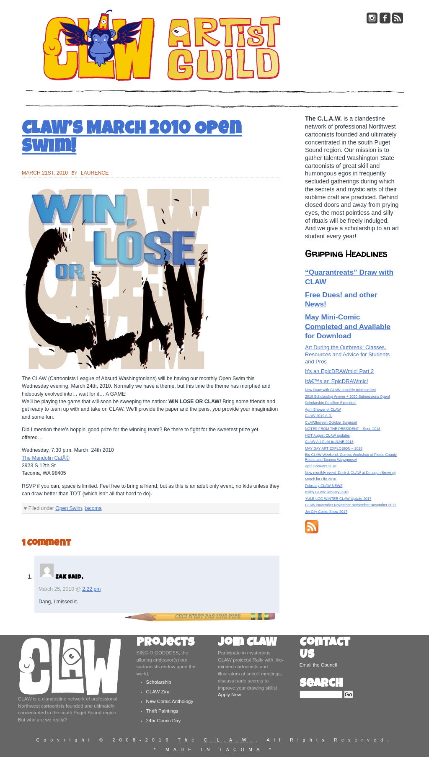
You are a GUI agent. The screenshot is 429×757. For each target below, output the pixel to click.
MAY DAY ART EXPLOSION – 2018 (333, 448)
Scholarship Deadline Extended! (331, 403)
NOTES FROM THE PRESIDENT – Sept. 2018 (342, 429)
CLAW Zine (158, 691)
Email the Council (318, 664)
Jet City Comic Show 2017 (326, 512)
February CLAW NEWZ (323, 486)
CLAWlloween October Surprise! (331, 422)
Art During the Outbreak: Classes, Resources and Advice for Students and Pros (347, 354)
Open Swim (68, 508)
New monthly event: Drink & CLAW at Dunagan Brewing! (350, 473)
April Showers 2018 (320, 466)
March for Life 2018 (320, 479)
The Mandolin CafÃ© (46, 458)
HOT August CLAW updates (327, 435)
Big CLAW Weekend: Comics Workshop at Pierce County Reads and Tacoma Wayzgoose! (351, 457)
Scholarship (158, 682)
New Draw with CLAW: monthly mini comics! (340, 390)
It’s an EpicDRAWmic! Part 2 (339, 371)
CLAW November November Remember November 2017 (350, 505)
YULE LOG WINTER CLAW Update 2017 (338, 499)
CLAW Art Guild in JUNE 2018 (329, 442)
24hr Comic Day (163, 720)
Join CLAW (247, 643)
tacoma (93, 508)
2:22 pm (91, 589)
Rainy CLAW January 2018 (327, 492)
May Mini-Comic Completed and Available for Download (347, 326)
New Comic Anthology (170, 701)
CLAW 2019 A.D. (318, 416)
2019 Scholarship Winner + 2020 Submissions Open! (347, 396)
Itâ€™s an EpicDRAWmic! (336, 381)
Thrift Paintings (162, 710)
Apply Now (229, 694)
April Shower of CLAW (323, 409)
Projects (165, 643)
